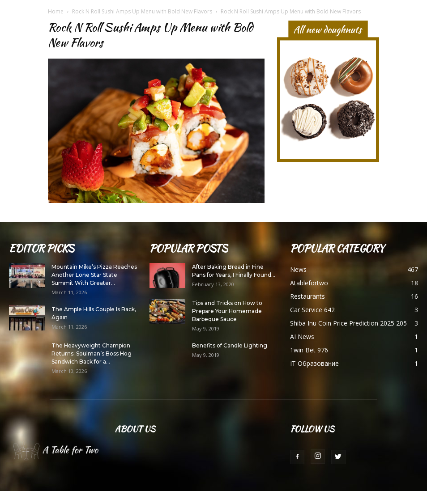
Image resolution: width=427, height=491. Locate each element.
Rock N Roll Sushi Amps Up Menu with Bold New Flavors (142, 11)
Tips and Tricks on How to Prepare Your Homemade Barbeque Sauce (227, 311)
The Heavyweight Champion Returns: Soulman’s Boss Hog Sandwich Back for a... (91, 353)
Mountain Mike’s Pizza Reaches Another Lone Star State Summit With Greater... (94, 274)
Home (56, 11)
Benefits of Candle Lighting (229, 345)
